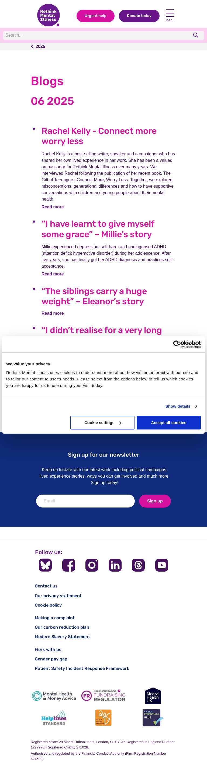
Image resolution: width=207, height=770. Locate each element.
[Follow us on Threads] (138, 565)
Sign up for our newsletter (103, 454)
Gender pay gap (51, 659)
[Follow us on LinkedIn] (115, 565)
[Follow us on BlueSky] (45, 565)
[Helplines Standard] (54, 717)
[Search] (77, 35)
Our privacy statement (58, 595)
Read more (53, 207)
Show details (178, 406)
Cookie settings (102, 422)
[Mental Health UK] (153, 696)
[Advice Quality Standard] (103, 717)
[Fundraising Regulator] (103, 696)
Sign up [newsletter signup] (155, 500)
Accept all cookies (168, 422)
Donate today (139, 15)
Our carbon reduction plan (62, 627)
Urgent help (95, 15)
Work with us (48, 649)
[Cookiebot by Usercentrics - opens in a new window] (177, 344)
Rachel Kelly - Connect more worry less (99, 136)
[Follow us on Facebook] (68, 565)
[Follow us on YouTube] (161, 565)
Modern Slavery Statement (62, 636)
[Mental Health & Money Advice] (54, 696)
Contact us (46, 586)
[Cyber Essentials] (153, 717)
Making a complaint (55, 617)
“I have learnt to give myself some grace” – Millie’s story (98, 229)
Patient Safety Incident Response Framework (82, 668)
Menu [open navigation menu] (170, 15)
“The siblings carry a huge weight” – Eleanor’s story (94, 296)
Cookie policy (48, 605)
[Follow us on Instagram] (92, 565)
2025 (40, 46)
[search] (196, 35)
